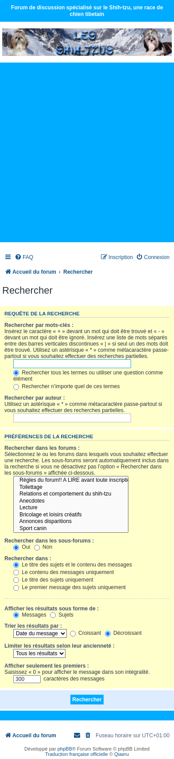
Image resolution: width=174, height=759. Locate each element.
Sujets (61, 615)
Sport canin (71, 528)
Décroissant (123, 633)
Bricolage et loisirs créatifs (71, 515)
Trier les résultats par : (33, 626)
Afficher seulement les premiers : (46, 666)
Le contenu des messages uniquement (63, 572)
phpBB (65, 748)
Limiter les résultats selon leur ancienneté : (59, 646)
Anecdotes (71, 501)
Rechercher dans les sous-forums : (49, 541)
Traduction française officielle (76, 754)
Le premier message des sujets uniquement (69, 587)
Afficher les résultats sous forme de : (51, 609)
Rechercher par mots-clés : (38, 325)
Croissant (85, 633)
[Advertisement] (87, 152)
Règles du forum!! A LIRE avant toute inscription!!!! (71, 480)
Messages (29, 615)
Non (43, 547)
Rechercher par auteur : (34, 398)
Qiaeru (121, 754)
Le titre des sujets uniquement (53, 580)
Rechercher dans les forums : (42, 448)
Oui (21, 547)
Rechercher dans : (27, 558)
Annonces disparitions (71, 521)
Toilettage (71, 487)
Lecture (71, 507)
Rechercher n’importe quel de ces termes (66, 386)
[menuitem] (24, 257)
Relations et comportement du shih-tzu (71, 494)
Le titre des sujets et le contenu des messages (72, 565)
